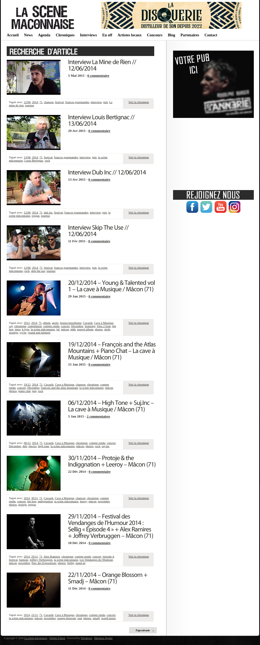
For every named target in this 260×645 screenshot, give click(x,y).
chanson (49, 102)
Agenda (44, 35)
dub (25, 446)
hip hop (31, 501)
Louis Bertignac (33, 160)
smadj (96, 618)
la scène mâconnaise (43, 329)
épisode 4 (108, 556)
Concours (155, 35)
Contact (211, 35)
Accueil (13, 35)
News (28, 35)
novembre (104, 501)
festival (59, 102)
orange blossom (66, 618)
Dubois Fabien (57, 638)
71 (40, 102)
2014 (35, 102)
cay (11, 326)
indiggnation (45, 501)
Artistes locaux (130, 35)
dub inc (48, 212)
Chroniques (65, 35)
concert (65, 326)
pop (34, 390)
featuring (90, 326)
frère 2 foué (104, 326)
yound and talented (39, 332)
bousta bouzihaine (71, 322)
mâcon (65, 329)
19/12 (27, 384)
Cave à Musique (103, 322)
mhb (73, 329)
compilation (35, 326)
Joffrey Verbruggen (41, 559)
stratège (13, 332)
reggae (36, 215)
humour (23, 559)
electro (33, 446)
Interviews (88, 35)
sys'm (23, 332)
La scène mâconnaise (35, 638)
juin (105, 102)
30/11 (34, 498)
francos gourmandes (77, 102)
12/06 (27, 102)
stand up (81, 563)
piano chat (24, 390)
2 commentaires (98, 416)
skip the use (38, 270)
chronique (20, 326)
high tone (43, 446)
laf (58, 329)
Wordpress (86, 638)
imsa (17, 329)
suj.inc (106, 446)
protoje (22, 504)
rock (47, 160)
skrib (107, 329)
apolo (55, 322)
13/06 (27, 157)
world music (108, 618)
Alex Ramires (52, 556)
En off (107, 35)
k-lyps (25, 329)
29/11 (34, 556)
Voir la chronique (138, 102)
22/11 (34, 614)
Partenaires (190, 35)
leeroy (83, 501)
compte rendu (51, 326)
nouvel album (85, 329)
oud (79, 618)
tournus (29, 105)
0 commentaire (98, 76)
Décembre (77, 326)
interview (96, 102)
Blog (171, 35)
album (47, 322)
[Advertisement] (213, 152)
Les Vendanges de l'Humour (96, 559)
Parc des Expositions (43, 563)
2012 (27, 322)
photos (99, 329)
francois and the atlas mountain (59, 387)
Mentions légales (103, 638)
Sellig (70, 563)
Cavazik (88, 322)
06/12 (27, 442)
